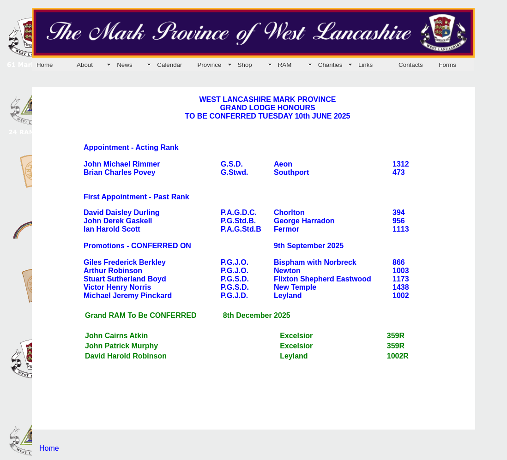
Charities (330, 64)
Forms (447, 64)
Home (44, 64)
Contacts (410, 64)
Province (209, 64)
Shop (245, 64)
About (85, 64)
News (124, 64)
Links (365, 64)
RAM (285, 64)
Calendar (169, 64)
